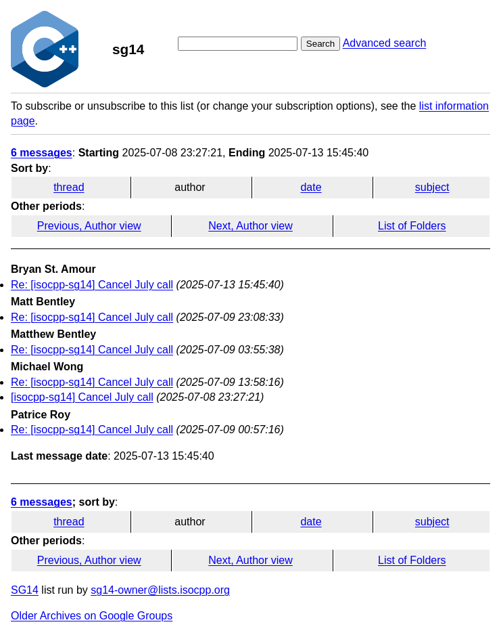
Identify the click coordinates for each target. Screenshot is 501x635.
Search (320, 44)
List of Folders (412, 226)
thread (68, 187)
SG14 (25, 590)
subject (432, 187)
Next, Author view (250, 226)
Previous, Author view (89, 226)
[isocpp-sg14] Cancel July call (82, 397)
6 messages (41, 152)
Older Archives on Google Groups (91, 615)
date (310, 187)
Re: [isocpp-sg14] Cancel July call (92, 284)
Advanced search (385, 43)
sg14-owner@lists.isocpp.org (160, 590)
